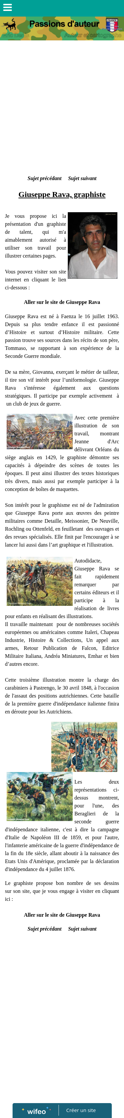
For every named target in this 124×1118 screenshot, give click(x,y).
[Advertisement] (62, 109)
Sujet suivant (82, 178)
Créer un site (81, 1110)
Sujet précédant (44, 178)
